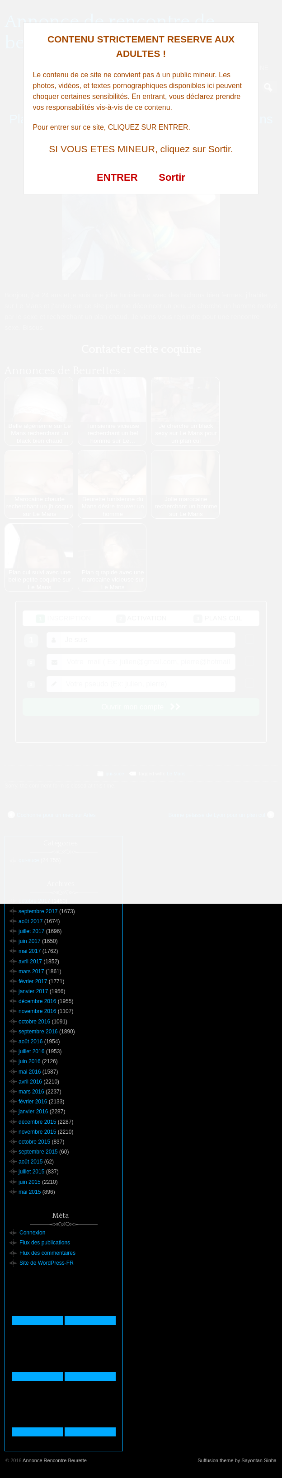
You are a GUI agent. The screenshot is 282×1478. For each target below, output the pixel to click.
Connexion (32, 1232)
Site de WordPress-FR (46, 1263)
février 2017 (33, 981)
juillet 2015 (31, 1171)
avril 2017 (30, 961)
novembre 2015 (37, 1132)
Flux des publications (44, 1242)
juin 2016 (30, 1061)
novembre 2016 (37, 1011)
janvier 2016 (33, 1111)
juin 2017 (30, 941)
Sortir (172, 177)
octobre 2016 (34, 1021)
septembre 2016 (38, 1031)
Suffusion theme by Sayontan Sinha (237, 1460)
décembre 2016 (37, 1001)
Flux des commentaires (47, 1253)
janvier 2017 (33, 991)
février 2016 (33, 1101)
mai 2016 (30, 1072)
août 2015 (30, 1162)
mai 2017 (30, 951)
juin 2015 (30, 1182)
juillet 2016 (31, 1051)
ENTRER (117, 177)
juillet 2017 (31, 931)
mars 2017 (31, 971)
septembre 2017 (38, 911)
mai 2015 (30, 1192)
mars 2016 (31, 1092)
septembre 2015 (38, 1152)
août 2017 (30, 921)
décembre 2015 (37, 1122)
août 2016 (30, 1041)
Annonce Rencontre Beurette (55, 1460)
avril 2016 (30, 1082)
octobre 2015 (34, 1142)
